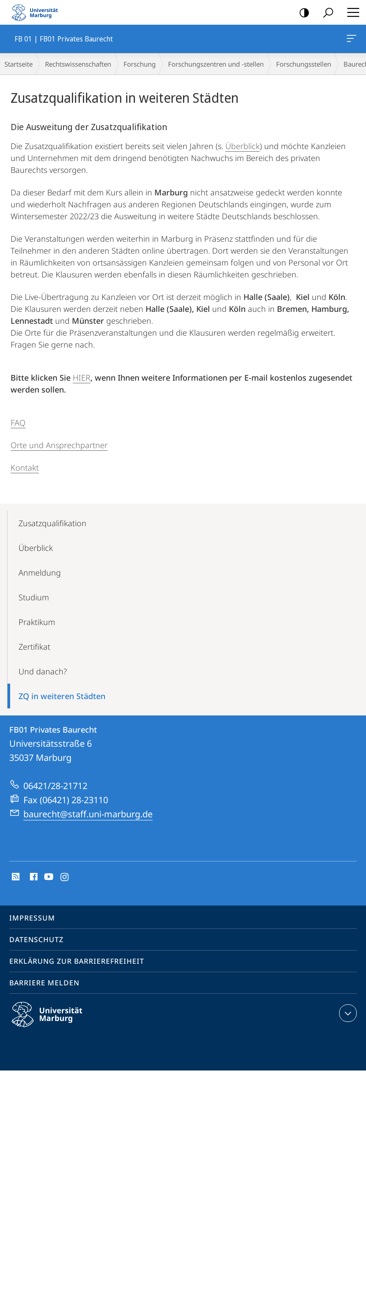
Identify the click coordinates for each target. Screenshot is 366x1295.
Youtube (47, 877)
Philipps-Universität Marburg (54, 1021)
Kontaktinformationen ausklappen (347, 1013)
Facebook (32, 877)
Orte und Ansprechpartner (59, 445)
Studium (34, 597)
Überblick (242, 146)
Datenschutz (36, 939)
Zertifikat (34, 646)
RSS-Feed (14, 877)
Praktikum (37, 622)
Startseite (18, 64)
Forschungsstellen (303, 64)
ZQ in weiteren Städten (62, 696)
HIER (81, 377)
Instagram (65, 877)
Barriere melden (44, 983)
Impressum (32, 918)
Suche (325, 13)
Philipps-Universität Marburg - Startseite (37, 12)
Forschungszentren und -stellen (216, 64)
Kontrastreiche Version (301, 13)
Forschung (139, 64)
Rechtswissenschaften (78, 64)
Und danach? (43, 671)
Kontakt (25, 467)
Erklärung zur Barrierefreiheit (76, 961)
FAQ (18, 422)
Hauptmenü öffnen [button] (350, 12)
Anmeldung (40, 572)
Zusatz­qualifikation (52, 523)
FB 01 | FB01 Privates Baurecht (350, 40)
